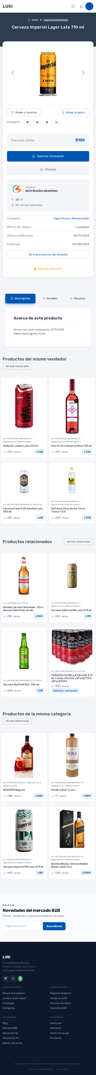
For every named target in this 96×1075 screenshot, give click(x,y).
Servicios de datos (60, 1003)
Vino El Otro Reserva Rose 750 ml (71, 445)
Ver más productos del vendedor (48, 254)
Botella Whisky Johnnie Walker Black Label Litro (69, 865)
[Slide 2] (48, 96)
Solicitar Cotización (48, 156)
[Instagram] (13, 979)
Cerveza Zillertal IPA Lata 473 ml (71, 610)
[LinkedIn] (6, 979)
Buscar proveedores (14, 993)
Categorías (9, 1008)
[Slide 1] (41, 96)
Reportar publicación (48, 268)
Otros (25, 603)
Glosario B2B (10, 1028)
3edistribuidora (15, 782)
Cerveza (37, 504)
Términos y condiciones (40, 1069)
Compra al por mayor (14, 998)
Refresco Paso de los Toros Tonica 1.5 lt (68, 510)
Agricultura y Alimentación (71, 218)
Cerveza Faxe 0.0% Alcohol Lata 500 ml (23, 510)
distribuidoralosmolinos (68, 782)
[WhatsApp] (20, 979)
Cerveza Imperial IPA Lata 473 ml (23, 866)
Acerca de (55, 1023)
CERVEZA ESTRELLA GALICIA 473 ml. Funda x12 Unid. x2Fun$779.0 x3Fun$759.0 (71, 678)
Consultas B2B (58, 1008)
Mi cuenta (55, 1038)
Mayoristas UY (11, 1038)
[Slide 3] (54, 96)
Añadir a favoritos (24, 112)
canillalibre (13, 603)
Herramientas (10, 1033)
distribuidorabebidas (18, 438)
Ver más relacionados (17, 366)
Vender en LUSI (58, 998)
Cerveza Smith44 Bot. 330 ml (21, 684)
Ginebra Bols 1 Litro (63, 789)
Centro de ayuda (59, 1033)
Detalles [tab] (50, 298)
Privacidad (62, 1069)
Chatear (48, 169)
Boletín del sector (13, 1043)
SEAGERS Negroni (14, 789)
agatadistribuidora (65, 671)
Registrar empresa (60, 993)
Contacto (55, 1028)
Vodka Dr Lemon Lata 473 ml (20, 445)
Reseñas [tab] (77, 298)
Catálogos (8, 1003)
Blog (5, 1023)
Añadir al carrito (73, 112)
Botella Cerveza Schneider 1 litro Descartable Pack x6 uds (23, 609)
